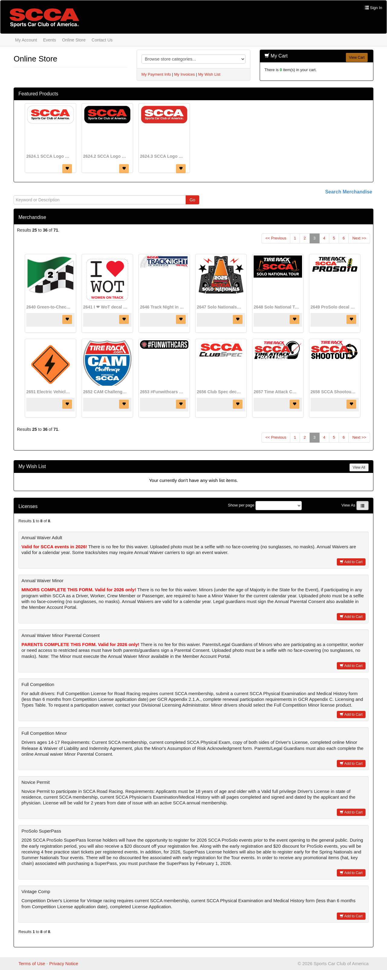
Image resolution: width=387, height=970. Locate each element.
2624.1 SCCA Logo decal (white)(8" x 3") (49, 156)
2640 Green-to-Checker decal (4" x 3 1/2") (49, 307)
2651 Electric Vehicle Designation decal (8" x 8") (49, 391)
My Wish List (209, 74)
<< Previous (275, 238)
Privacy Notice (63, 963)
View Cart (357, 57)
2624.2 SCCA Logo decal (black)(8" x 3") (105, 156)
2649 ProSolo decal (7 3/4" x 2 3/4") (333, 307)
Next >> (359, 238)
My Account (26, 40)
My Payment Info (156, 74)
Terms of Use (31, 963)
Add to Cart (351, 562)
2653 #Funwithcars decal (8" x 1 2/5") (162, 391)
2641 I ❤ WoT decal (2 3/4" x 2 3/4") (105, 307)
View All (359, 467)
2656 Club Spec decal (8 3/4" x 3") (219, 391)
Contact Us (102, 40)
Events (49, 40)
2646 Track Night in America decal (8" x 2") (162, 307)
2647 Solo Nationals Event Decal (219, 307)
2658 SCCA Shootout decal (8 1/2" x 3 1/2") (333, 391)
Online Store (74, 40)
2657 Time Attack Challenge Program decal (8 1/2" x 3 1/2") (276, 391)
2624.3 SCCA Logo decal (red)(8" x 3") (162, 156)
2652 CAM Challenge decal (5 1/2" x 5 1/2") (105, 391)
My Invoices (184, 74)
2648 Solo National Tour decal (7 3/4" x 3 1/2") (276, 307)
